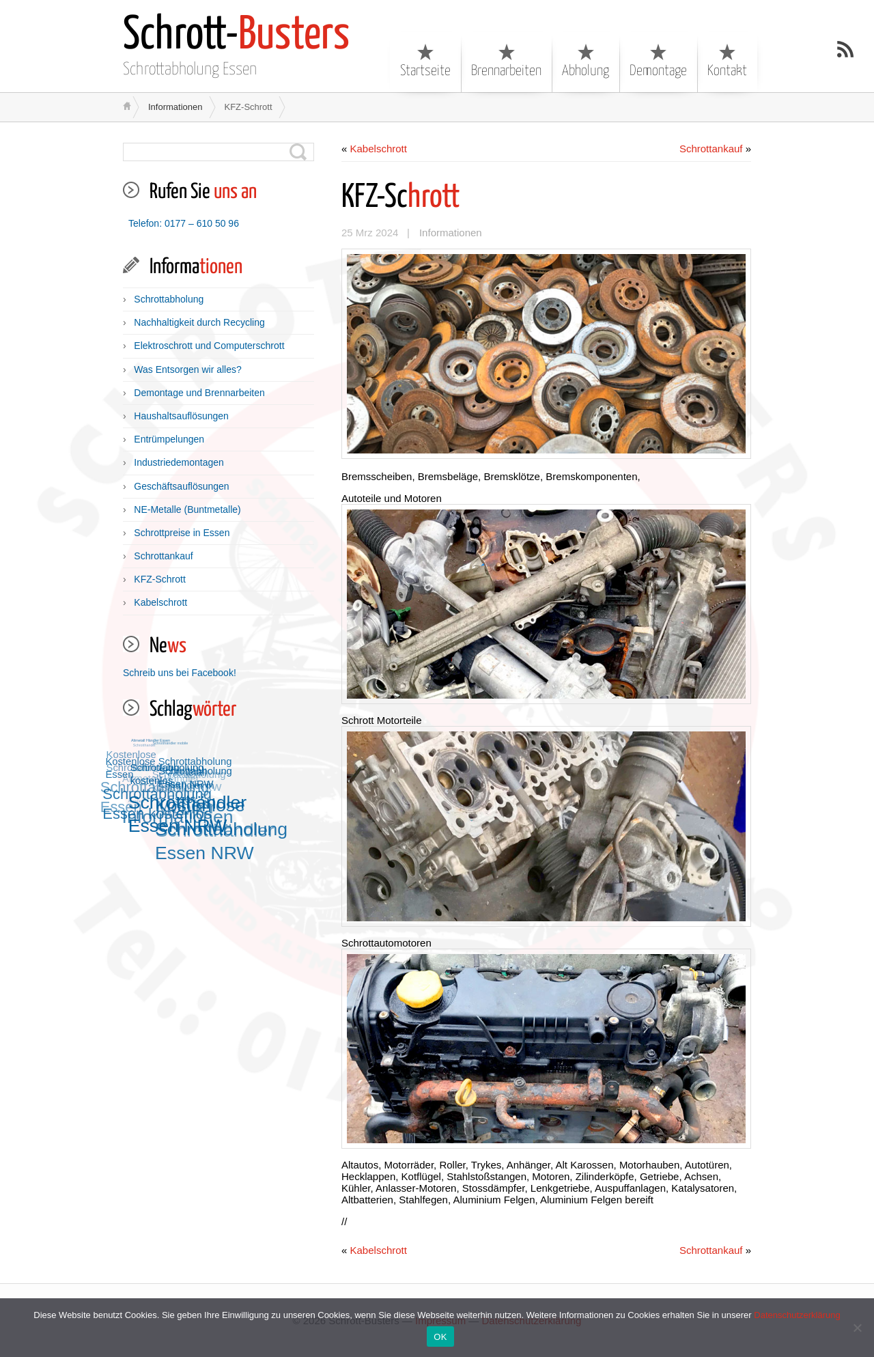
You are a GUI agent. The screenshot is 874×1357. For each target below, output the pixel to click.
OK (440, 1337)
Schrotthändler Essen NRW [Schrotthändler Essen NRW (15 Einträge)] (188, 814)
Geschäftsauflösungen (181, 486)
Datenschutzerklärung (797, 1315)
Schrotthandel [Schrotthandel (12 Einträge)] (143, 746)
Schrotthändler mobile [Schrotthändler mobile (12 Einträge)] (170, 743)
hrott (400, 198)
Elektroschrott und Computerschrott (209, 345)
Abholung (585, 61)
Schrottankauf (163, 555)
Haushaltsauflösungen (181, 415)
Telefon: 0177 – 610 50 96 (183, 223)
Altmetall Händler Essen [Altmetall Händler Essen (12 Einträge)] (150, 740)
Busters (236, 36)
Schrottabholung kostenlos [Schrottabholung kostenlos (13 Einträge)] (167, 773)
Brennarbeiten (506, 61)
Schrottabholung (168, 299)
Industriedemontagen (179, 462)
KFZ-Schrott (159, 579)
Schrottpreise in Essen (181, 532)
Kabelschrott (160, 602)
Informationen (175, 107)
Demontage (658, 61)
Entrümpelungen (169, 439)
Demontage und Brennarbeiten (199, 392)
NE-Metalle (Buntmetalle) (187, 509)
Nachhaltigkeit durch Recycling (199, 322)
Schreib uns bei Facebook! (179, 672)
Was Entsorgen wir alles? (187, 369)
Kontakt (727, 61)
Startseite (425, 61)
